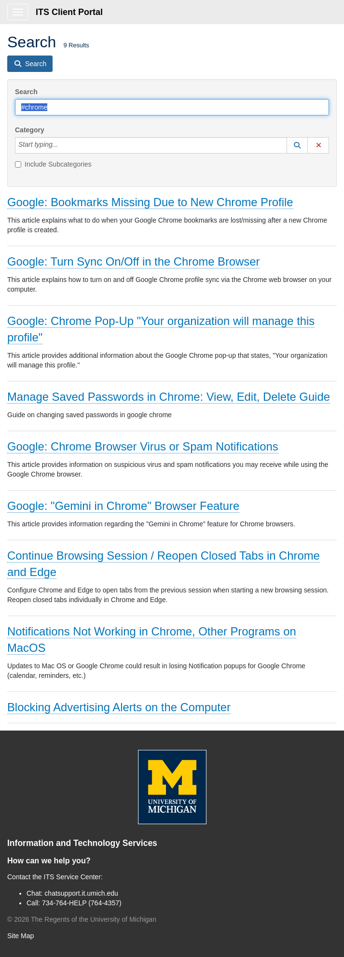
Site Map (20, 936)
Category (29, 130)
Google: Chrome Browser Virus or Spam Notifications (142, 446)
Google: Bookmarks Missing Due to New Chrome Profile (150, 202)
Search (26, 92)
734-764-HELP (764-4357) (82, 903)
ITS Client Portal (69, 12)
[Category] (63, 145)
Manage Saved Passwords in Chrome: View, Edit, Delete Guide (168, 396)
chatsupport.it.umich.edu (81, 893)
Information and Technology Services (82, 843)
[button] (297, 145)
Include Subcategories (53, 164)
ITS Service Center (72, 877)
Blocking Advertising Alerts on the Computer (119, 707)
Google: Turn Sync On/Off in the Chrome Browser (133, 261)
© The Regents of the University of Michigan (81, 919)
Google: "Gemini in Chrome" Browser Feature (123, 505)
